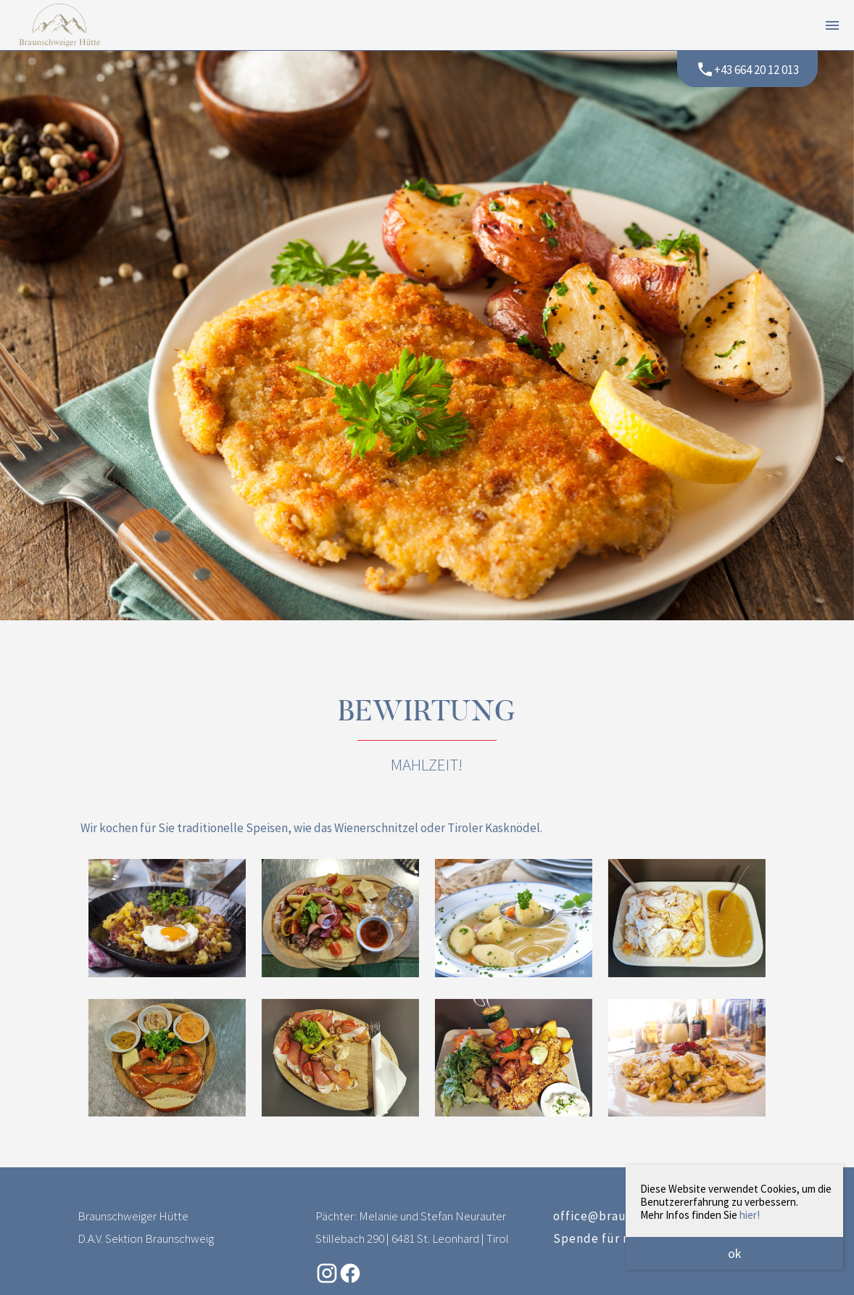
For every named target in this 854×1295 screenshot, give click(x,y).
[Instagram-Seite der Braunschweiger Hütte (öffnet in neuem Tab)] (327, 1280)
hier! (749, 1215)
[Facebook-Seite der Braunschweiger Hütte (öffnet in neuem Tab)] (350, 1280)
